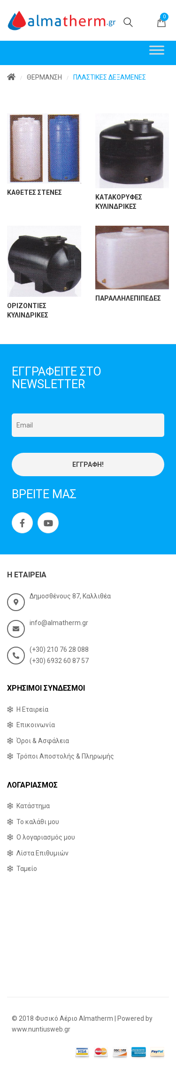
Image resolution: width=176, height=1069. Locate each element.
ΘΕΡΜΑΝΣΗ (44, 77)
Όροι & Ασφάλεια (42, 741)
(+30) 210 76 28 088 (59, 649)
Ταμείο (26, 868)
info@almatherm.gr (59, 623)
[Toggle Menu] (156, 49)
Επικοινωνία (35, 725)
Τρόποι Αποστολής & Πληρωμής (65, 756)
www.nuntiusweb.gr (41, 1029)
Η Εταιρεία (32, 709)
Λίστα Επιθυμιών (42, 853)
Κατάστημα (33, 806)
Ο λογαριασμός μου (45, 837)
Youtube (48, 523)
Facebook (22, 523)
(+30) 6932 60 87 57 (59, 660)
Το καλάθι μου (37, 822)
